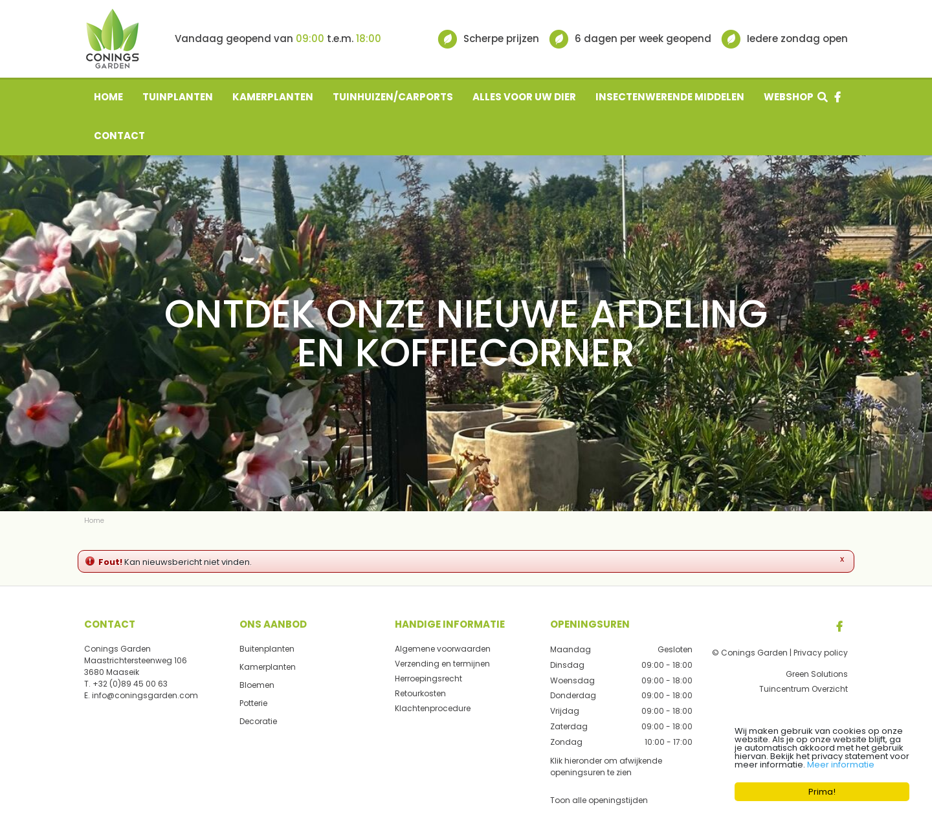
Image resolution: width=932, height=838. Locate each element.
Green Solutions (817, 673)
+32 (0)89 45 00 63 (130, 683)
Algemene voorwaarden (443, 648)
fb (837, 97)
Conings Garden (117, 648)
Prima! (822, 792)
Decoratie (258, 721)
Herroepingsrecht (428, 678)
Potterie (253, 703)
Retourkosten (420, 693)
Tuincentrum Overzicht (803, 688)
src (822, 97)
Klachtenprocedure (433, 708)
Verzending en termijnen (442, 663)
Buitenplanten (266, 648)
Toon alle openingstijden (599, 799)
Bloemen (256, 684)
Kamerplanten (267, 666)
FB (839, 626)
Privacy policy (820, 652)
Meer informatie (840, 764)
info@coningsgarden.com (145, 695)
